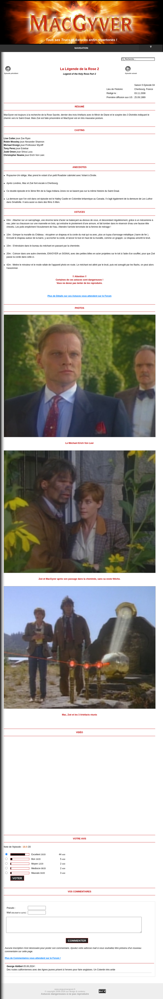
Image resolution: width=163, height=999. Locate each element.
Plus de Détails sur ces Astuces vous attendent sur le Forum (79, 296)
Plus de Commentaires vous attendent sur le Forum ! (33, 958)
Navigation (119, 48)
